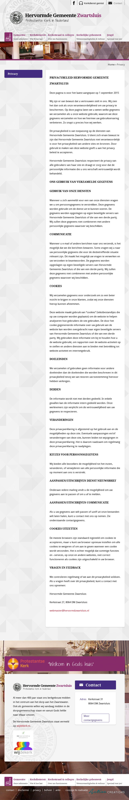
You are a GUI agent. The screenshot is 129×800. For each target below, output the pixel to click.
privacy (37, 790)
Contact (118, 3)
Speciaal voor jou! (114, 36)
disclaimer (23, 790)
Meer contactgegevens (93, 718)
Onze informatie (21, 36)
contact (10, 790)
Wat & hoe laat (38, 36)
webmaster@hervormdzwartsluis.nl (69, 610)
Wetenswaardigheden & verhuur (90, 36)
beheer (48, 790)
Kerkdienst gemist (94, 3)
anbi (58, 790)
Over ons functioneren (61, 36)
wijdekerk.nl (23, 725)
